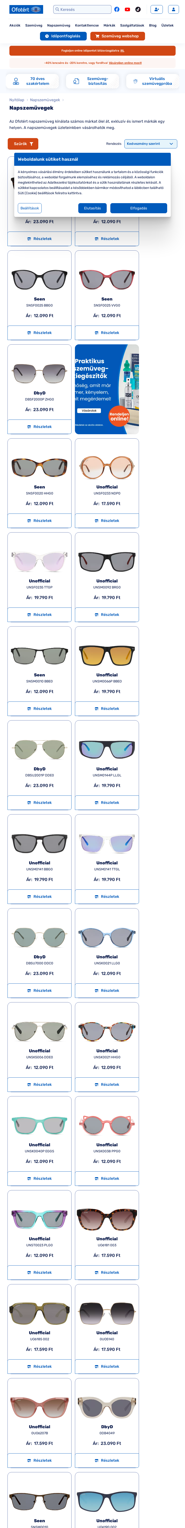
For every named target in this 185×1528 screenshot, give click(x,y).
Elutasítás (92, 208)
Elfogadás (138, 208)
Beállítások (29, 208)
